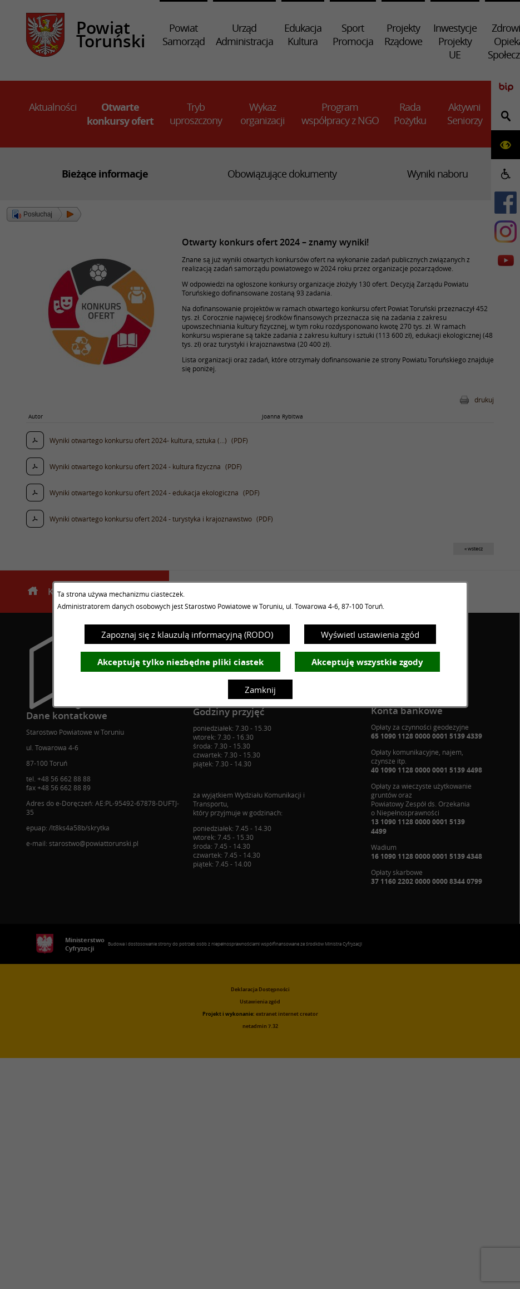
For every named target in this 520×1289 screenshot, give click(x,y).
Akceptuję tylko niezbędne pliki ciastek (180, 662)
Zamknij (260, 689)
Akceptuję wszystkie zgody (367, 662)
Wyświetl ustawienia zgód (370, 634)
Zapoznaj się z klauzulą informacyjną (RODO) (187, 634)
